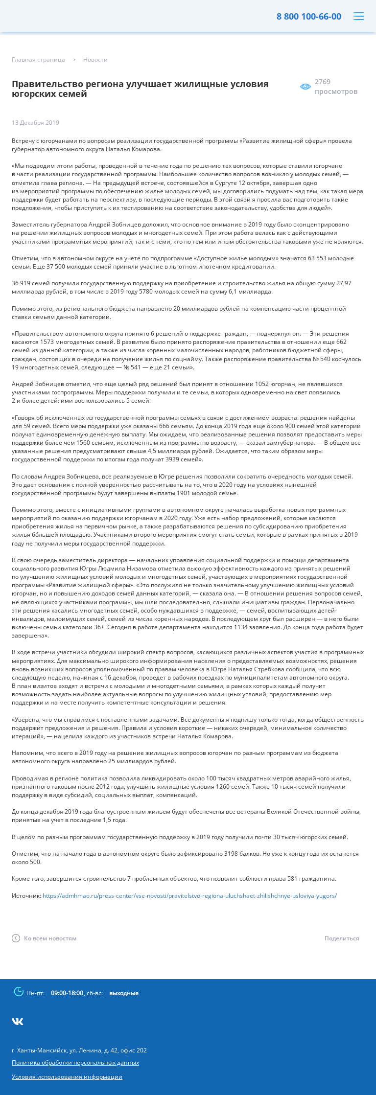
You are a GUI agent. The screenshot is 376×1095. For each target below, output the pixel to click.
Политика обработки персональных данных (75, 1062)
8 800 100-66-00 (309, 16)
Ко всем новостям (50, 938)
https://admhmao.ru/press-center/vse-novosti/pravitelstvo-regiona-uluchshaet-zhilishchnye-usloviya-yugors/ (190, 895)
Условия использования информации (67, 1076)
